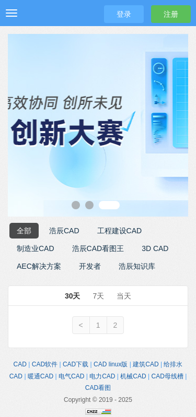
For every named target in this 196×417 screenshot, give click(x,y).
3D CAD (155, 248)
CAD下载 (75, 364)
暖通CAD (40, 376)
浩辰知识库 (137, 266)
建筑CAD (145, 364)
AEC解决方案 (39, 266)
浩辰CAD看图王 (98, 248)
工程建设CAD (119, 231)
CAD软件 (44, 364)
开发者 (90, 266)
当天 (124, 296)
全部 (24, 231)
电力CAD (102, 376)
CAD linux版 (111, 364)
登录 (124, 14)
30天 (72, 296)
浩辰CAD (64, 231)
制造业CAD (35, 248)
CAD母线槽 (167, 376)
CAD (20, 364)
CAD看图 (98, 387)
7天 (98, 296)
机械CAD (133, 376)
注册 (171, 14)
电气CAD (71, 376)
